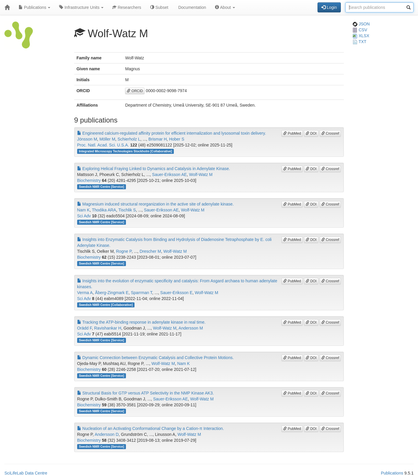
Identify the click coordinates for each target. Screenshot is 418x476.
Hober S (176, 139)
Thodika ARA (104, 210)
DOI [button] (311, 133)
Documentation (191, 7)
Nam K (83, 210)
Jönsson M (87, 139)
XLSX (361, 35)
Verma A (85, 292)
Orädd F (84, 328)
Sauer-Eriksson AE (169, 174)
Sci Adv (84, 215)
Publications (34, 7)
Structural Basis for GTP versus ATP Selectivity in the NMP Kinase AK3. (145, 393)
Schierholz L (129, 139)
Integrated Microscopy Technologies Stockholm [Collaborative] (125, 151)
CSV (360, 29)
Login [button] (329, 7)
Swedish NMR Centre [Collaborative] (106, 305)
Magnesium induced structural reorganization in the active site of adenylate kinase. (155, 204)
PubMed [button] (292, 133)
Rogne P (124, 251)
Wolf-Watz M (201, 174)
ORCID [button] (135, 91)
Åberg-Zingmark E (112, 292)
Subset (159, 7)
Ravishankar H (107, 328)
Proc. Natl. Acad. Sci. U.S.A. (103, 145)
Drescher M (150, 251)
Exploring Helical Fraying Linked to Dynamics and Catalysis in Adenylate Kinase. (153, 168)
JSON (361, 24)
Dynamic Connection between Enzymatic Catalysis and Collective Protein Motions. (155, 357)
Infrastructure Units (81, 7)
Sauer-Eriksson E (176, 292)
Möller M (107, 139)
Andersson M (191, 328)
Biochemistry (89, 180)
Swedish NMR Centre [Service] (101, 186)
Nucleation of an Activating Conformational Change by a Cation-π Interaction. (150, 428)
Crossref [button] (330, 133)
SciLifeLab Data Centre (25, 473)
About (225, 7)
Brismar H (157, 139)
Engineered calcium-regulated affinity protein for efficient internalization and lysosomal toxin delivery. (171, 133)
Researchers (126, 7)
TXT (359, 41)
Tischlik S (127, 210)
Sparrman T (141, 292)
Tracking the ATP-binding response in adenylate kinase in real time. (141, 322)
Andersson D (107, 434)
